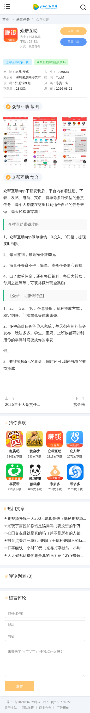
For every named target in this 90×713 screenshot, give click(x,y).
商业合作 (45, 708)
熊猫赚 (35, 484)
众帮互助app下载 (17, 62)
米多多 (55, 484)
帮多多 (75, 484)
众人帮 (75, 451)
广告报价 (63, 708)
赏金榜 (79, 404)
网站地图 (28, 708)
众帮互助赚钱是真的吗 (51, 62)
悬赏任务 (23, 19)
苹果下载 (73, 42)
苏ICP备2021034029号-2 (23, 702)
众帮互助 (28, 30)
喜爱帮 (14, 484)
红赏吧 (14, 451)
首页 (5, 19)
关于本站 (11, 708)
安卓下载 (73, 31)
